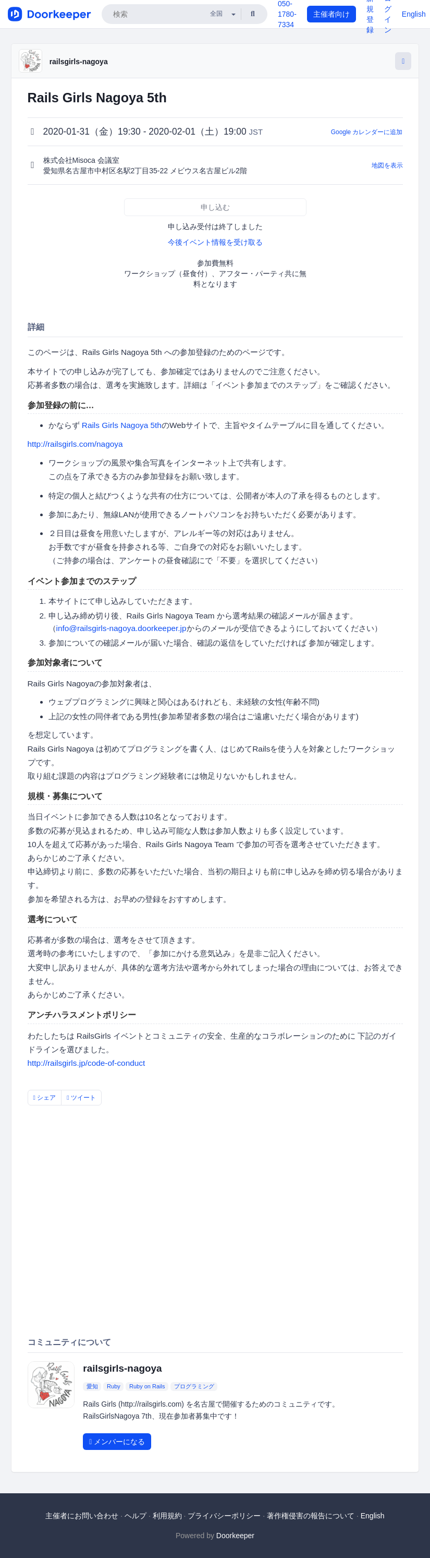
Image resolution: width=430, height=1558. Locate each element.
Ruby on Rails (147, 1386)
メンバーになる (117, 1441)
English (414, 14)
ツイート (81, 1097)
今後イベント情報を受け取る (215, 242)
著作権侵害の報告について (310, 1516)
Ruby (113, 1386)
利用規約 (167, 1516)
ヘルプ (135, 1516)
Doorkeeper (235, 1535)
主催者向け (331, 14)
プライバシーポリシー (224, 1516)
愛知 (92, 1386)
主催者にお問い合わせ (81, 1516)
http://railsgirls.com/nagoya (75, 443)
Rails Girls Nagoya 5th (122, 425)
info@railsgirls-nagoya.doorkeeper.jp (121, 628)
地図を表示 (387, 165)
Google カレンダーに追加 (367, 132)
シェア (44, 1097)
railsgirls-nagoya (79, 61)
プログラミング (194, 1386)
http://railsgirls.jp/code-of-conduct (86, 1063)
